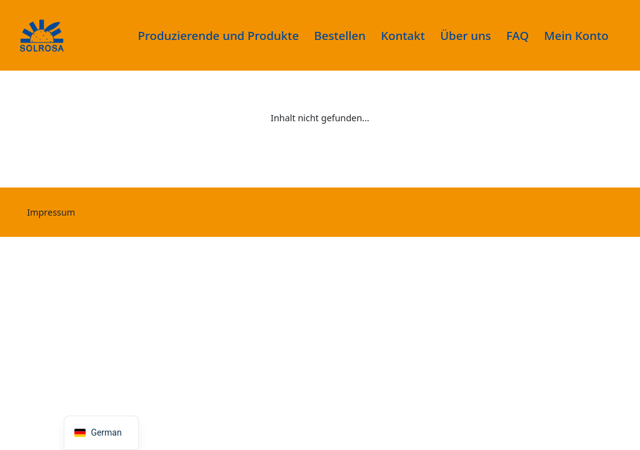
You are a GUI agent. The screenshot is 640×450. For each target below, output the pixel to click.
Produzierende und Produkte (218, 35)
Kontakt (402, 35)
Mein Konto (576, 35)
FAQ (517, 35)
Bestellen (340, 35)
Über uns (465, 35)
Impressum (51, 212)
